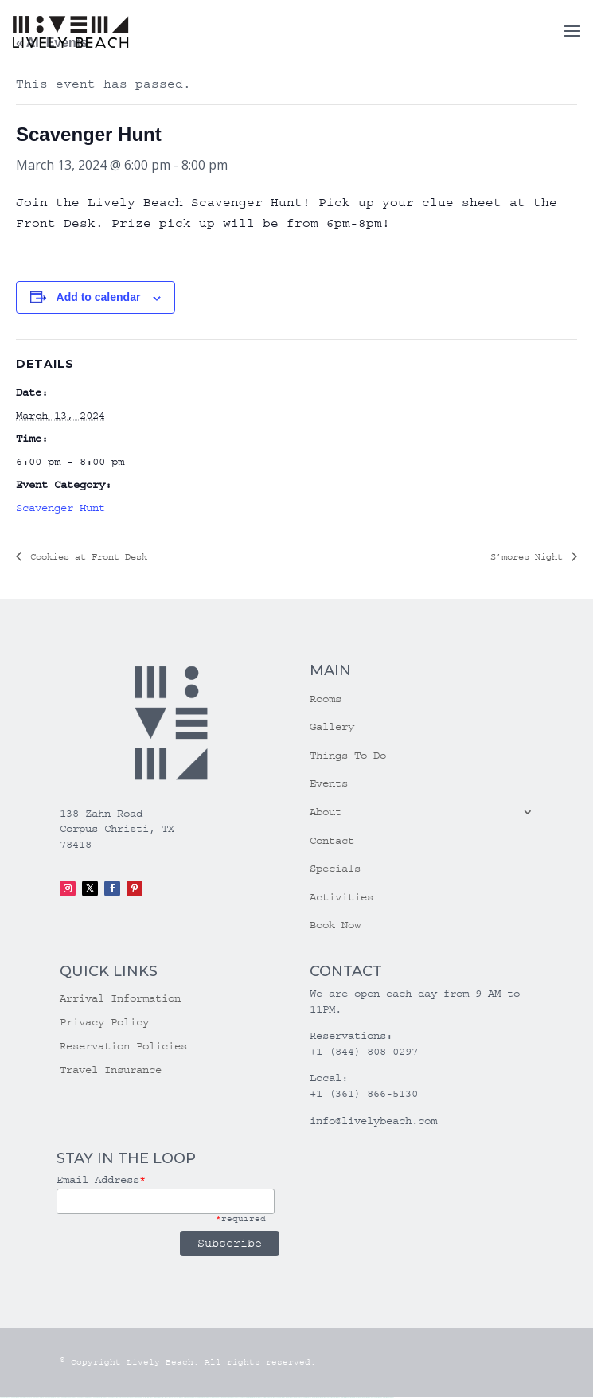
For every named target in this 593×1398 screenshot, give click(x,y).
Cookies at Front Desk (86, 557)
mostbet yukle (337, 1397)
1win (145, 1397)
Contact (332, 840)
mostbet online (283, 1397)
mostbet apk (267, 1397)
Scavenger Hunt (60, 508)
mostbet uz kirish (275, 1397)
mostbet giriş (330, 1397)
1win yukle (181, 1397)
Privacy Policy (104, 1023)
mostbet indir (344, 1397)
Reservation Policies (123, 1046)
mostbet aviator (352, 1397)
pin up (186, 1397)
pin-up (199, 1397)
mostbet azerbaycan (370, 1397)
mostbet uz (253, 1397)
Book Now (335, 925)
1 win (147, 1397)
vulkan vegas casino (24, 1397)
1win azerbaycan (173, 1397)
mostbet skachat (260, 1397)
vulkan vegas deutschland (50, 1397)
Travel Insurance (111, 1070)
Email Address (101, 1179)
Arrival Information (120, 999)
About (325, 812)
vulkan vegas (4, 1397)
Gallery (332, 726)
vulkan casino (13, 1397)
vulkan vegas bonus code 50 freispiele (132, 1397)
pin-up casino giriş (211, 1397)
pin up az (243, 1397)
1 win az (166, 1397)
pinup (189, 1397)
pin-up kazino (226, 1397)
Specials (335, 868)
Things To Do (348, 755)
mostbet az (324, 1397)
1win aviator (161, 1397)
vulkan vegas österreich (98, 1397)
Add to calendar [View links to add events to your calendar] (99, 297)
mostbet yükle (380, 1397)
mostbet (248, 1397)
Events (329, 783)
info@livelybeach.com (373, 1121)
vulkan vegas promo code (83, 1397)
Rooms (325, 699)
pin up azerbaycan (235, 1397)
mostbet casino (291, 1397)
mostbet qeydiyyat (388, 1397)
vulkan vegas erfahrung (113, 1397)
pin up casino (194, 1397)
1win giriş (155, 1397)
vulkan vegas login (36, 1397)
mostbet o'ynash (299, 1397)
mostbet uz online (309, 1397)
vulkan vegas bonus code (67, 1397)
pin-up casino (219, 1397)
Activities (341, 897)
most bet (316, 1397)
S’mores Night (529, 557)
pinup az (203, 1397)
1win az (151, 1397)
